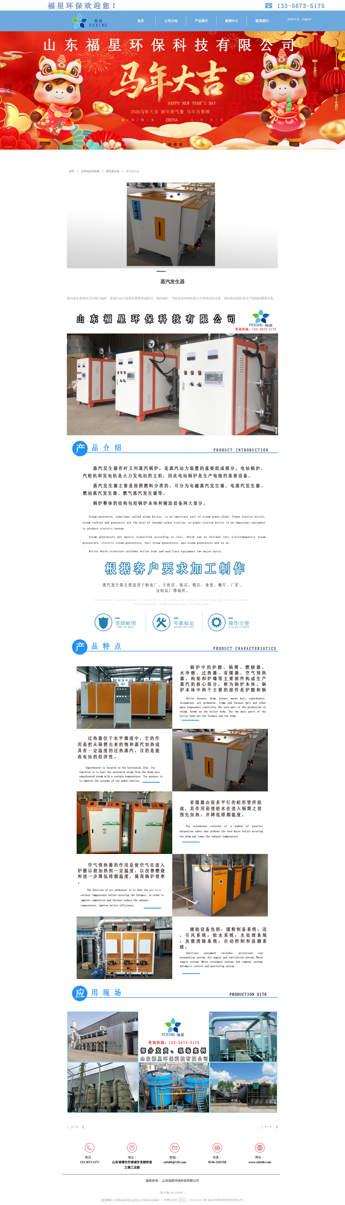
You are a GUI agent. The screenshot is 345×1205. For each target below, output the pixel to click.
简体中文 (293, 19)
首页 (71, 171)
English (306, 19)
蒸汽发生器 (112, 171)
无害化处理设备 (90, 171)
